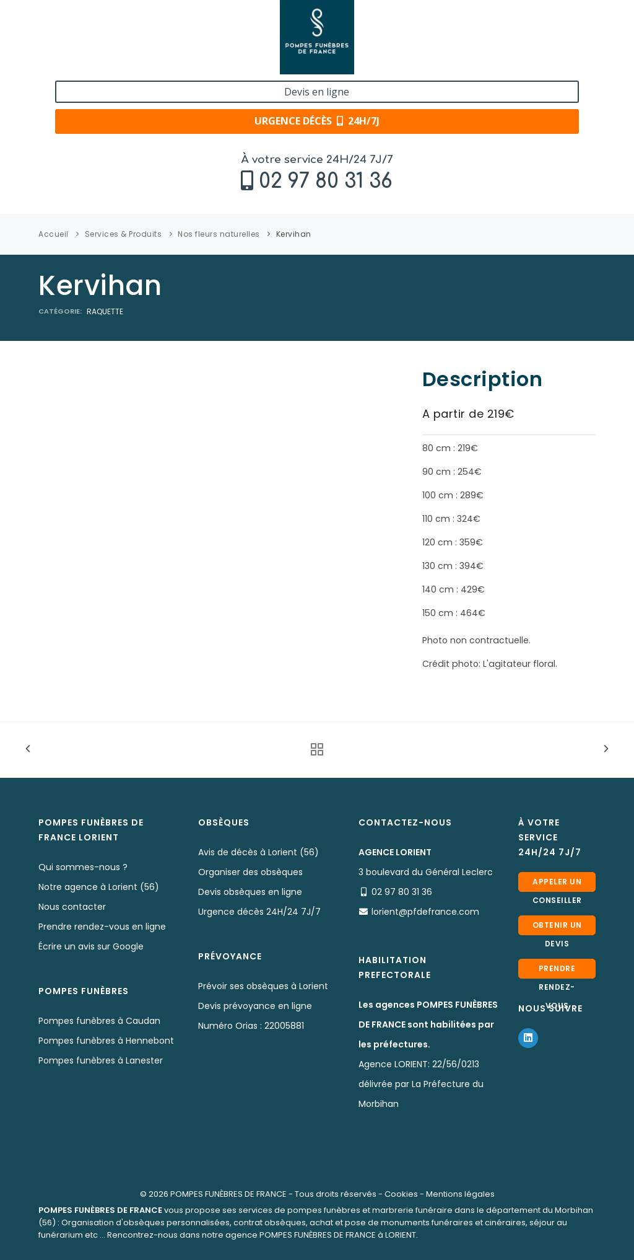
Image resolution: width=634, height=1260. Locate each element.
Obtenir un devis (557, 927)
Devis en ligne (528, 23)
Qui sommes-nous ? (83, 867)
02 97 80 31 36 (114, 41)
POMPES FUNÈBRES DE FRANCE (228, 1194)
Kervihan (293, 234)
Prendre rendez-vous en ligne (102, 926)
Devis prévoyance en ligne (255, 1006)
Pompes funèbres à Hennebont (106, 1040)
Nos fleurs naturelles (219, 234)
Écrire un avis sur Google (91, 946)
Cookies (401, 1194)
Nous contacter (72, 907)
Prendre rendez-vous (557, 971)
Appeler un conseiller (557, 884)
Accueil (53, 234)
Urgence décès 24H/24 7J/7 (259, 911)
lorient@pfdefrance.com (425, 911)
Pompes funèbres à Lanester (100, 1060)
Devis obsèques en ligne (250, 892)
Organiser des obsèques (250, 872)
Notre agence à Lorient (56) (98, 887)
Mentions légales (460, 1194)
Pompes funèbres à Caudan (99, 1021)
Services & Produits (123, 234)
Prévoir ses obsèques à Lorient (263, 986)
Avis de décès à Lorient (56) (258, 852)
